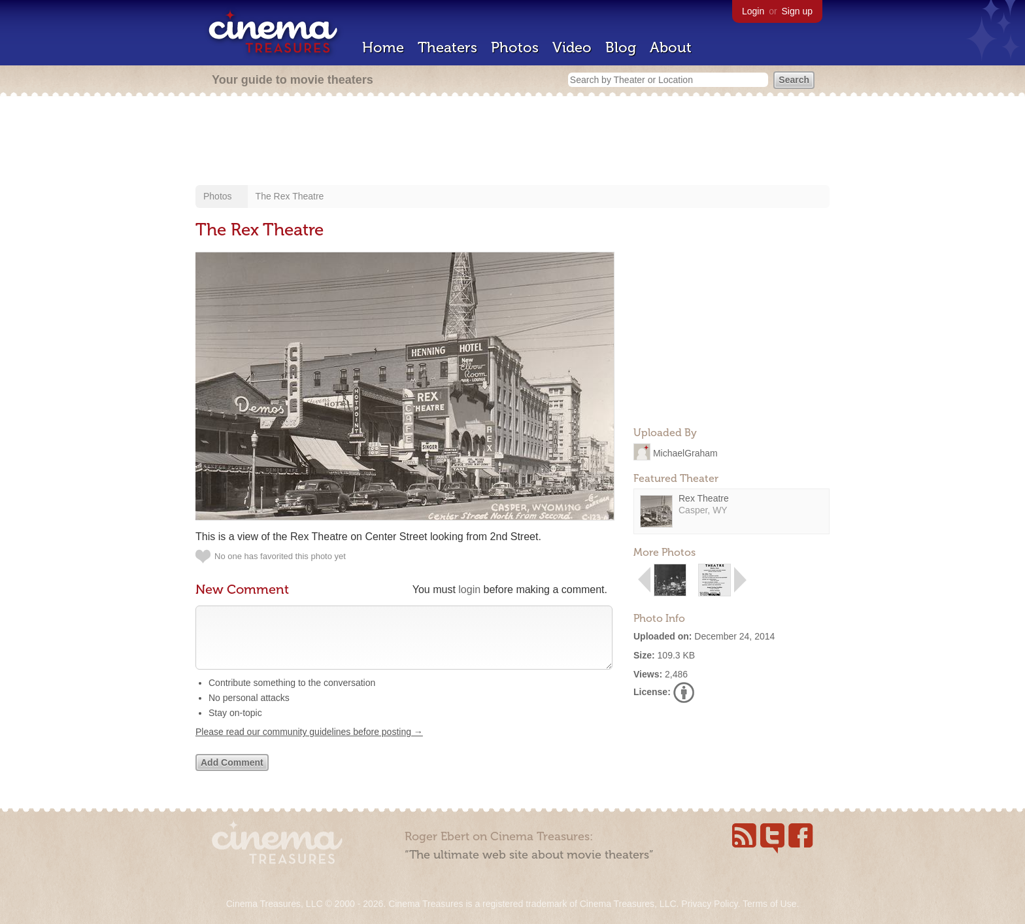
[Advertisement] (512, 141)
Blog (620, 47)
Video (572, 47)
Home (383, 47)
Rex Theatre (704, 498)
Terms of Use (769, 903)
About (671, 47)
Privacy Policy (709, 903)
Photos (515, 47)
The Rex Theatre (290, 196)
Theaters (447, 47)
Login (753, 11)
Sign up (797, 11)
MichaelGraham (685, 452)
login (469, 589)
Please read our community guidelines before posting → (309, 745)
